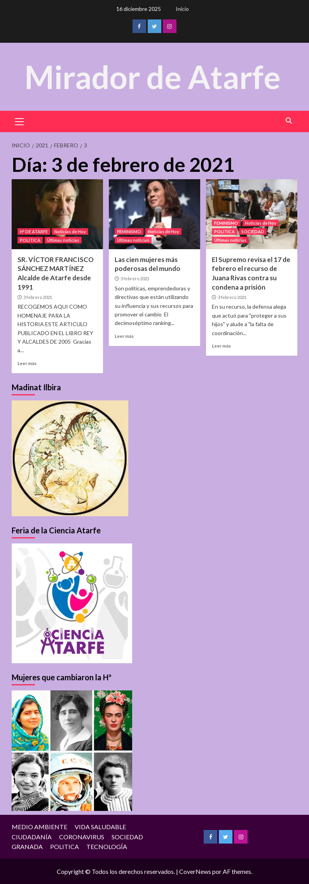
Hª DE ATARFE (34, 231)
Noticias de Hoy (70, 231)
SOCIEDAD (252, 231)
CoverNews (195, 871)
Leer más (27, 363)
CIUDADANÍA (32, 836)
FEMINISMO (129, 231)
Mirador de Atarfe (152, 76)
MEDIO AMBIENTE (39, 826)
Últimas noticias (63, 240)
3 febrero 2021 (37, 297)
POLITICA (30, 240)
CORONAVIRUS (81, 836)
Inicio (182, 8)
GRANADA (27, 846)
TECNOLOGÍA (106, 846)
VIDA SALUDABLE (100, 826)
